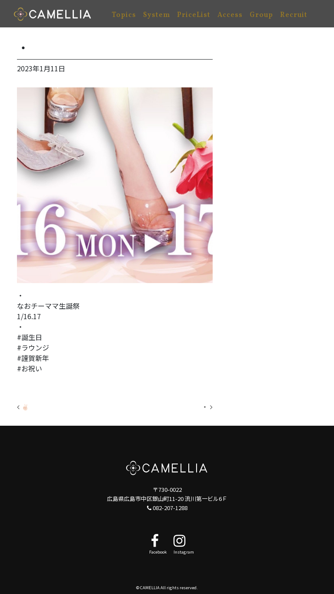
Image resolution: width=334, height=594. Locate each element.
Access (230, 15)
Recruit (293, 15)
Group (261, 15)
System (156, 15)
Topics (124, 15)
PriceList (193, 15)
